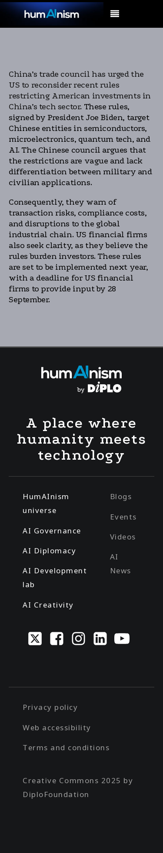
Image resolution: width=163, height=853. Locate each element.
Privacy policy (50, 707)
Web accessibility (57, 727)
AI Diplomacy (49, 551)
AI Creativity (48, 605)
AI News (120, 563)
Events (123, 517)
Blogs (121, 496)
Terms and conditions (66, 747)
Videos (123, 537)
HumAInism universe (46, 503)
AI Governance (52, 531)
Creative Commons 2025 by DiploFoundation (78, 787)
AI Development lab (55, 577)
